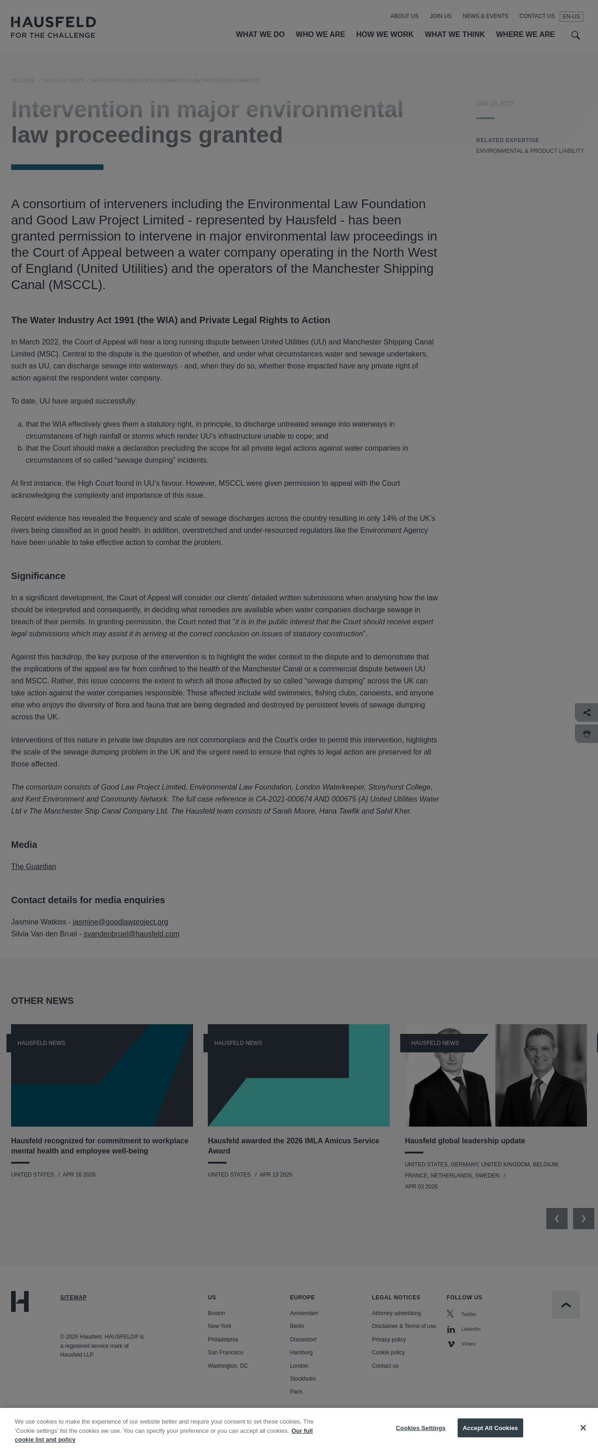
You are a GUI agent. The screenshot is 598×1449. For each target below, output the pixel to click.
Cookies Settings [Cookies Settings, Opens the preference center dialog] (421, 1434)
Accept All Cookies (490, 1434)
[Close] (583, 1434)
